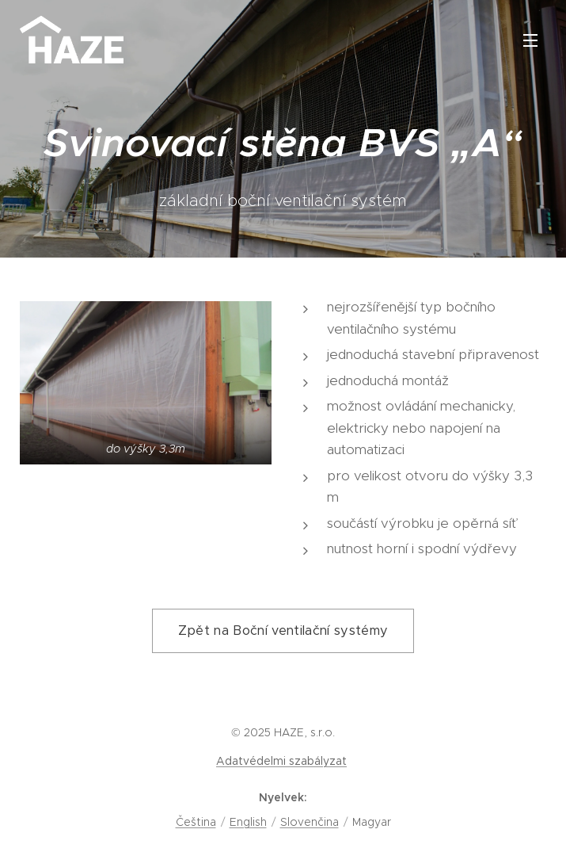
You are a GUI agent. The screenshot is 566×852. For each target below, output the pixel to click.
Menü (530, 40)
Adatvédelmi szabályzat (281, 761)
